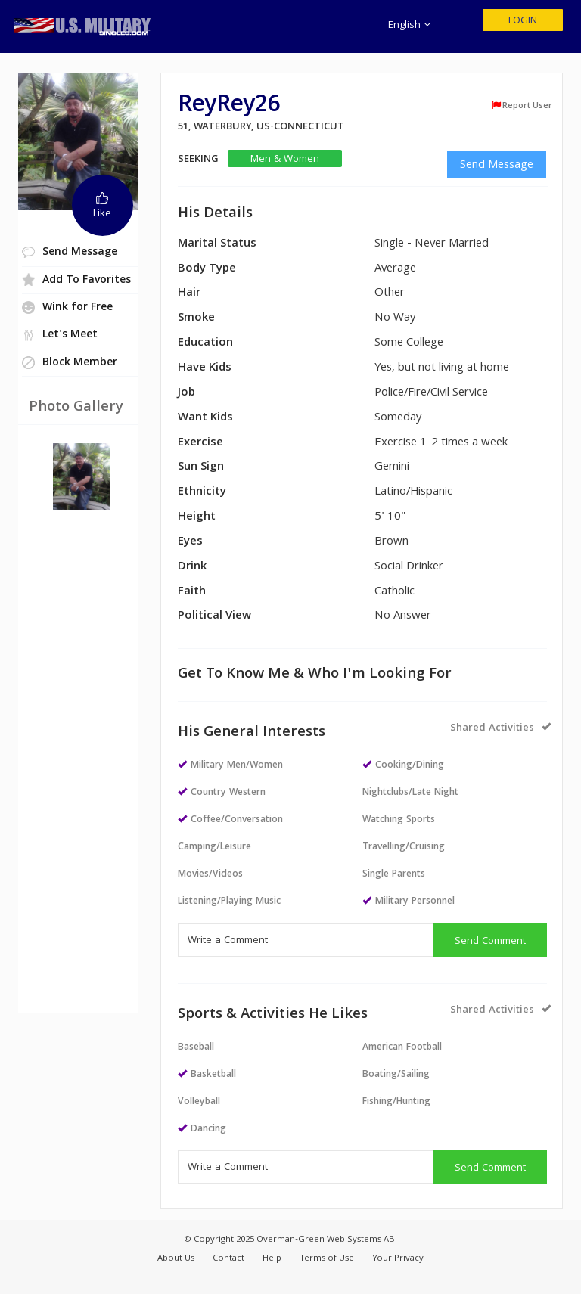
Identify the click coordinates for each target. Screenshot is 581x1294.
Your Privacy (398, 1259)
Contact (228, 1259)
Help (272, 1259)
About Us (175, 1259)
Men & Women (284, 159)
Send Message (496, 165)
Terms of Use (327, 1259)
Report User (521, 106)
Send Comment (490, 941)
